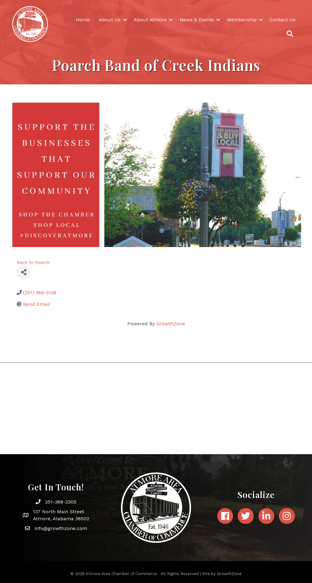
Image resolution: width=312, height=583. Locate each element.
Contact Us (283, 20)
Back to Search (33, 262)
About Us (110, 20)
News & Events (197, 20)
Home (83, 20)
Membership (242, 20)
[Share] (23, 272)
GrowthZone (170, 324)
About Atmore (150, 20)
